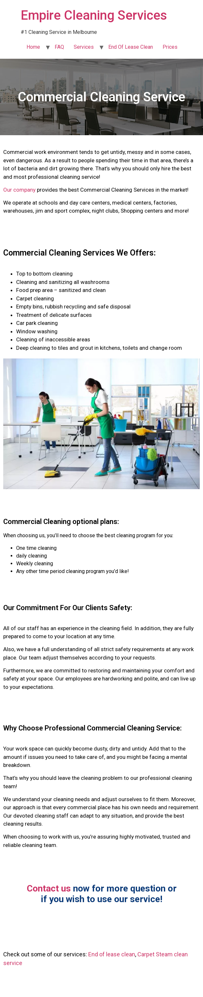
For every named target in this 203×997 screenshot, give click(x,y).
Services (84, 47)
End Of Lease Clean (130, 47)
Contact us (49, 888)
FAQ (59, 47)
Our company (19, 189)
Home (33, 47)
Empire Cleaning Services (94, 15)
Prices (170, 47)
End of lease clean (111, 954)
